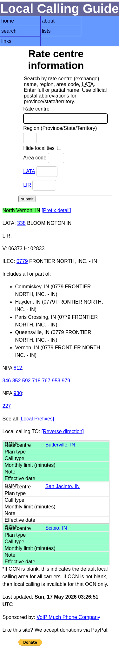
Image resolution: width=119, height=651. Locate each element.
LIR (27, 185)
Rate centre (65, 115)
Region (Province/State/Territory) (60, 134)
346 (7, 380)
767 (46, 380)
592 (26, 380)
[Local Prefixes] (36, 418)
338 (21, 223)
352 (16, 380)
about (48, 20)
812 (18, 368)
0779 (22, 261)
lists (46, 31)
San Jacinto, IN (62, 486)
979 (66, 380)
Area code (43, 158)
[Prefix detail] (56, 210)
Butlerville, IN (60, 444)
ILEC (8, 261)
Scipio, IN (56, 528)
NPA (7, 368)
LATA (29, 171)
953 (56, 380)
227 (7, 406)
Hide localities (42, 148)
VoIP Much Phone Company (68, 617)
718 (36, 380)
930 (18, 393)
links (6, 41)
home (7, 20)
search (9, 31)
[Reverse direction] (63, 431)
